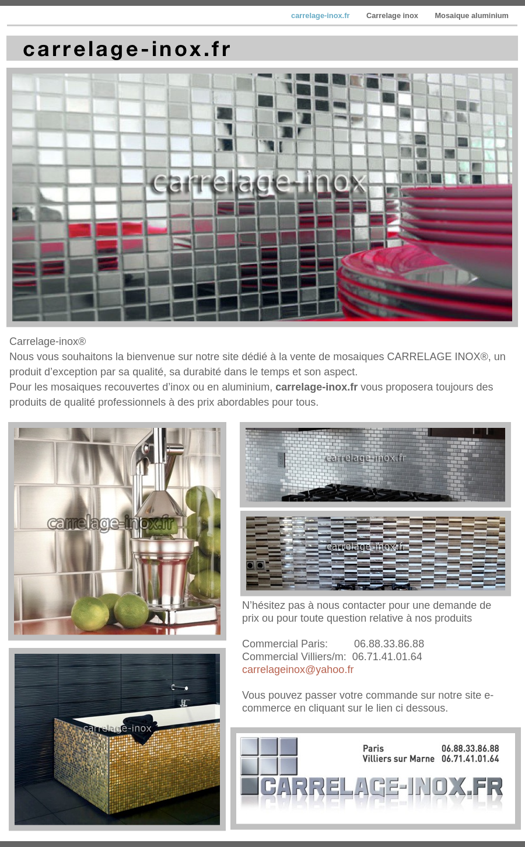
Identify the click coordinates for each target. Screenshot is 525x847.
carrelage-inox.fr (321, 15)
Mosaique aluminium (472, 15)
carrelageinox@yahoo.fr (298, 669)
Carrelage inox (393, 15)
